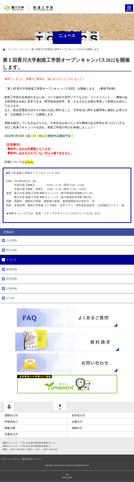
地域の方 (77, 428)
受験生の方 (11, 415)
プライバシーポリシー (11, 459)
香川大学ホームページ (32, 459)
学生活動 (11, 250)
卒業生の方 (11, 434)
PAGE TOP (67, 477)
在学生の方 (78, 415)
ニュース (12, 49)
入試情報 (11, 240)
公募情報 (11, 288)
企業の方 (77, 421)
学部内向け (11, 421)
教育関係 (11, 269)
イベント (24, 49)
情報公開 (9, 428)
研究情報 (11, 278)
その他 (10, 298)
